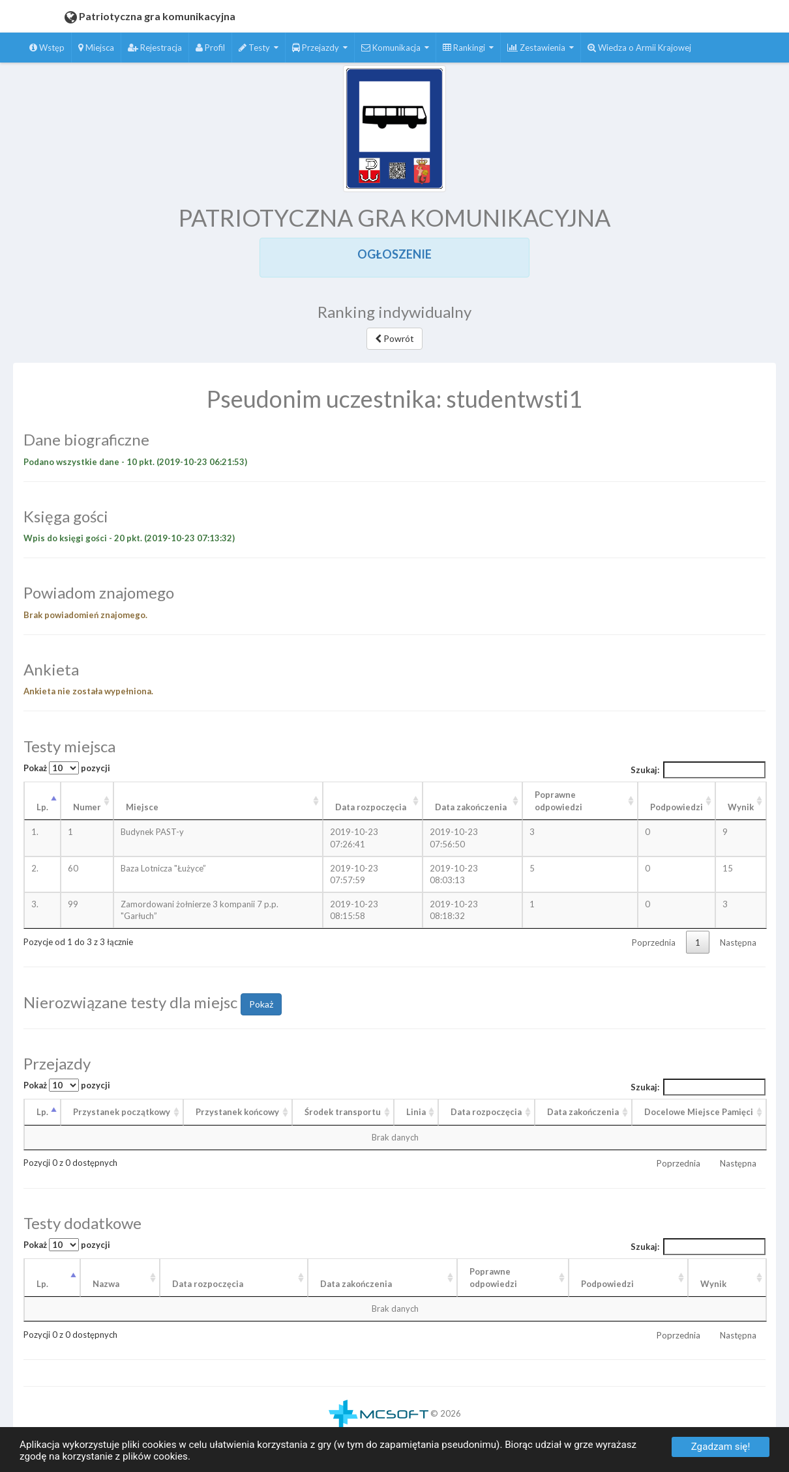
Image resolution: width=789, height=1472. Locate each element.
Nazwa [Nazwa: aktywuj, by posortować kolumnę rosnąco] (106, 1284)
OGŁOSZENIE (394, 254)
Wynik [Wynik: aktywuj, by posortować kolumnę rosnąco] (741, 807)
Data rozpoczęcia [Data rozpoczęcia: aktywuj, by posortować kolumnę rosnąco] (370, 807)
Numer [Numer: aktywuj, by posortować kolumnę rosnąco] (87, 807)
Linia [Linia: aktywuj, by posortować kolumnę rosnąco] (416, 1112)
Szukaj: (698, 769)
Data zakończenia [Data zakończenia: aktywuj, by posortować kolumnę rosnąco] (471, 807)
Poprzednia (654, 942)
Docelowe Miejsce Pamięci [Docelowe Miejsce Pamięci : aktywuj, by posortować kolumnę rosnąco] (698, 1112)
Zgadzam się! (721, 1446)
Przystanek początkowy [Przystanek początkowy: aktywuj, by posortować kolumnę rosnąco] (121, 1112)
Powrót (394, 338)
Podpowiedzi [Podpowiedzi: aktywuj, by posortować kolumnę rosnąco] (676, 807)
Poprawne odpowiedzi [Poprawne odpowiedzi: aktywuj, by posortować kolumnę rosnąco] (558, 800)
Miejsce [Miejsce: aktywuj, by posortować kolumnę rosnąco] (142, 807)
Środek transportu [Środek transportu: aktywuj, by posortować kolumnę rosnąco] (343, 1112)
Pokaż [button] (261, 1004)
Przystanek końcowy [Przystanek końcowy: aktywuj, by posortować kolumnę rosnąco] (237, 1112)
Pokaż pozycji (66, 767)
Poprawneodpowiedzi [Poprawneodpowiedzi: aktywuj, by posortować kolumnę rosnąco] (493, 1277)
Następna (738, 942)
